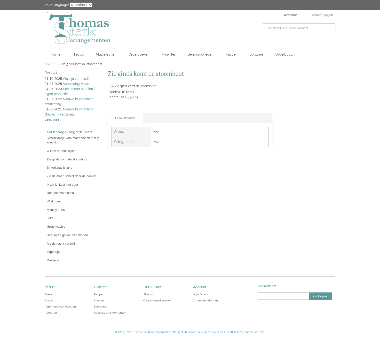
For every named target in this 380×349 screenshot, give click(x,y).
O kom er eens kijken (61, 151)
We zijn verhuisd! (76, 79)
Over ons (50, 294)
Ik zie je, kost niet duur (62, 184)
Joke (50, 218)
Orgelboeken (138, 54)
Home (55, 54)
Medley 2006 (56, 210)
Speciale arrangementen (110, 312)
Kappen (231, 54)
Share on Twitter (132, 108)
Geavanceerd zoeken (157, 300)
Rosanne (53, 260)
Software (256, 54)
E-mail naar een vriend (112, 108)
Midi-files (168, 54)
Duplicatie (100, 306)
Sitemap (148, 294)
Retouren (51, 312)
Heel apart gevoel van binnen (67, 235)
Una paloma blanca (60, 193)
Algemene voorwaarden (60, 306)
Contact (50, 300)
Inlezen (99, 300)
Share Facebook (122, 108)
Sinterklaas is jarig (59, 167)
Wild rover (54, 201)
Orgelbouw (284, 54)
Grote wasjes (56, 226)
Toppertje (53, 252)
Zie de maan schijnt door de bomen (71, 176)
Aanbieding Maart (76, 84)
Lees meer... (54, 119)
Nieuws (78, 54)
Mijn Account (201, 294)
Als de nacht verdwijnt (62, 243)
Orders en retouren (205, 300)
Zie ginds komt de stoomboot (135, 86)
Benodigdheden (200, 54)
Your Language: (57, 5)
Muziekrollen (106, 54)
